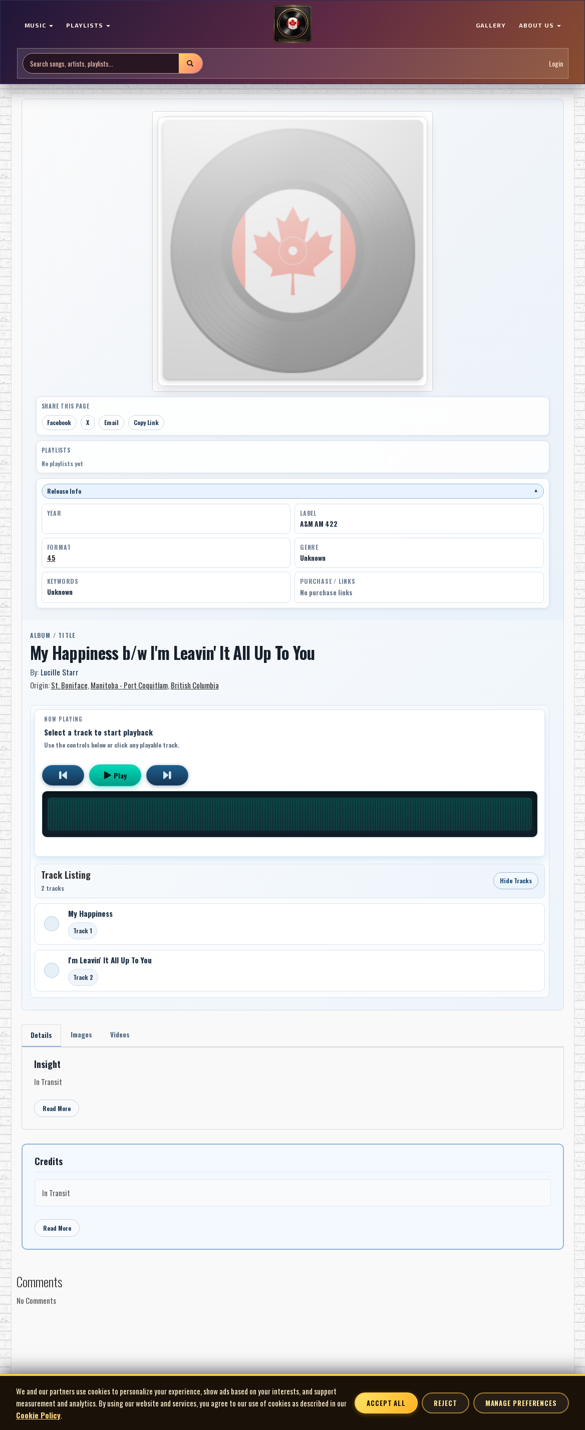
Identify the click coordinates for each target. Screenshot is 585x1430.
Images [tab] (83, 1035)
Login (556, 63)
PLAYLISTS (88, 25)
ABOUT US (540, 25)
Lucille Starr (60, 672)
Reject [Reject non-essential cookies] (445, 1403)
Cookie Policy (38, 1414)
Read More (57, 1109)
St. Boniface (69, 684)
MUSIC (39, 25)
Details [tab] (42, 1035)
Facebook (59, 422)
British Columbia (195, 684)
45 (51, 558)
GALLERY (491, 25)
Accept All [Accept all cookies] (386, 1403)
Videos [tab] (123, 1035)
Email (111, 422)
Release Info (292, 491)
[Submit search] (190, 63)
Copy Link (146, 422)
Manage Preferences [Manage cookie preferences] (521, 1403)
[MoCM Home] (292, 24)
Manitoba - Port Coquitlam (129, 684)
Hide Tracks (516, 880)
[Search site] (101, 63)
